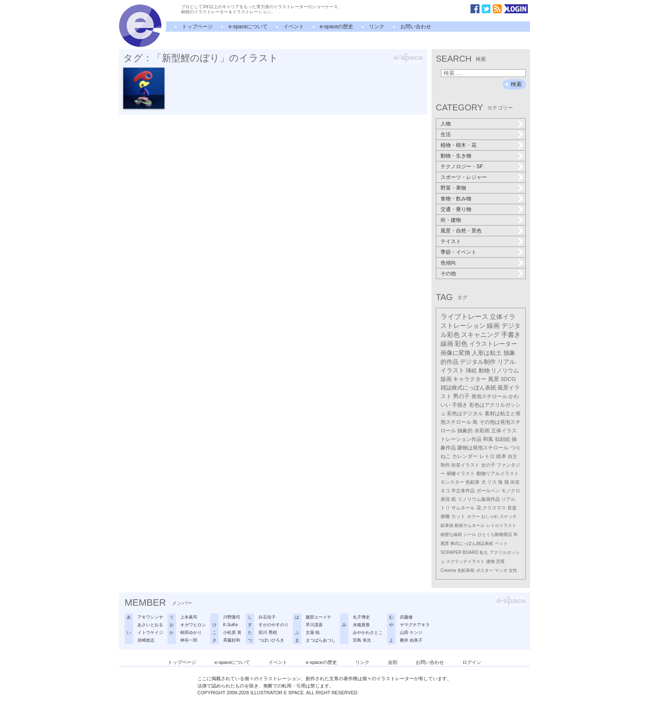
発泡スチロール (489, 396)
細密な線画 (451, 534)
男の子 (461, 396)
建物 (490, 561)
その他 (448, 274)
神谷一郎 (188, 640)
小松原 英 (232, 632)
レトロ (487, 456)
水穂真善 (361, 624)
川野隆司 (231, 617)
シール (469, 534)
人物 (446, 124)
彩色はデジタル (465, 413)
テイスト (451, 241)
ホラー (473, 516)
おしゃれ (489, 516)
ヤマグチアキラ (415, 624)
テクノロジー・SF (462, 167)
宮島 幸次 (362, 640)
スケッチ (508, 516)
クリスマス (494, 507)
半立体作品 (463, 490)
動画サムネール (470, 525)
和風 (488, 439)
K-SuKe (230, 624)
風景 (493, 379)
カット (458, 516)
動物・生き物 (456, 156)
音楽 (512, 507)
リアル (508, 499)
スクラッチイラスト (465, 561)
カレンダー (465, 456)
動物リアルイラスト (497, 473)
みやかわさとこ (368, 632)
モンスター (452, 482)
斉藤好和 (231, 640)
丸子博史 (361, 617)
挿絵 (471, 370)
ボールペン (488, 490)
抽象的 (465, 431)
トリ (445, 507)
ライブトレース (464, 316)
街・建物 (451, 220)
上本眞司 (188, 617)
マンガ (500, 570)
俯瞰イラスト (461, 473)
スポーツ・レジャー (464, 177)
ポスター (484, 570)
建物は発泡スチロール (483, 447)
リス (492, 482)
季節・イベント (458, 252)
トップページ (197, 27)
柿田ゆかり (191, 632)
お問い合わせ (415, 27)
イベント (293, 27)
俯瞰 (445, 516)
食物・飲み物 (456, 199)
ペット (501, 543)
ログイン (471, 662)
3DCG (508, 379)
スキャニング (480, 334)
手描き (459, 405)
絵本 (501, 456)
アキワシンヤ (150, 617)
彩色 (461, 343)
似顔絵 (502, 439)
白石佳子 (267, 617)
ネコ (445, 490)
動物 (484, 370)
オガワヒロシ (193, 624)
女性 (513, 570)
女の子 (488, 464)
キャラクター (469, 379)
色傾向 (448, 263)
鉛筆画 (447, 525)
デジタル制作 (478, 361)
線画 (493, 325)
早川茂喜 (314, 624)
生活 (446, 134)
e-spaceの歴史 (337, 27)
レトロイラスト (501, 525)
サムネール (463, 507)
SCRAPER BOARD (459, 552)
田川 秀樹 (268, 632)
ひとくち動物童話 (495, 534)
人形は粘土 (487, 352)
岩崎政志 (146, 640)
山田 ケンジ (411, 632)
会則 (392, 662)
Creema (448, 570)
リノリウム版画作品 (479, 499)
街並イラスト (465, 464)
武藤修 (406, 617)
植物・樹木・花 (458, 145)
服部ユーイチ (318, 617)
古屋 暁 (313, 632)
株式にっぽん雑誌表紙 (471, 543)
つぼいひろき (271, 640)
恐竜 (500, 561)
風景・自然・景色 (461, 231)
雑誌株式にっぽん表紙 (468, 387)
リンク (376, 27)
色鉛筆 (472, 482)
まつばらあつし (321, 640)
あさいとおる (150, 624)
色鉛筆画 (465, 570)
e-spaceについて (248, 27)
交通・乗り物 (456, 209)
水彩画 (482, 431)
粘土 (483, 552)
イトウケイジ (150, 632)
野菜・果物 (453, 188)
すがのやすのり (274, 624)
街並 (515, 482)
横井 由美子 (411, 640)
